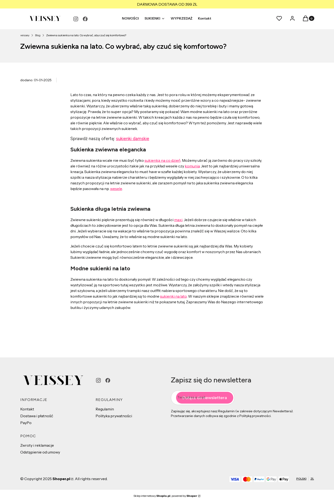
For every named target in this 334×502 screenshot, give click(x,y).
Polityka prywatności (114, 415)
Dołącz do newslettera (204, 397)
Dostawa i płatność (36, 415)
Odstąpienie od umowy (40, 452)
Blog (37, 35)
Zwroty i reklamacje (37, 445)
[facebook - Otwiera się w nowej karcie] (85, 19)
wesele (116, 188)
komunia (192, 166)
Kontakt (27, 409)
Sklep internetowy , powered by (165, 496)
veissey (24, 35)
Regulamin (105, 409)
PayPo (26, 422)
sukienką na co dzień (163, 160)
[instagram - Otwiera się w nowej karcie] (76, 19)
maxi (178, 219)
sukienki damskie (132, 138)
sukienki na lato (173, 296)
